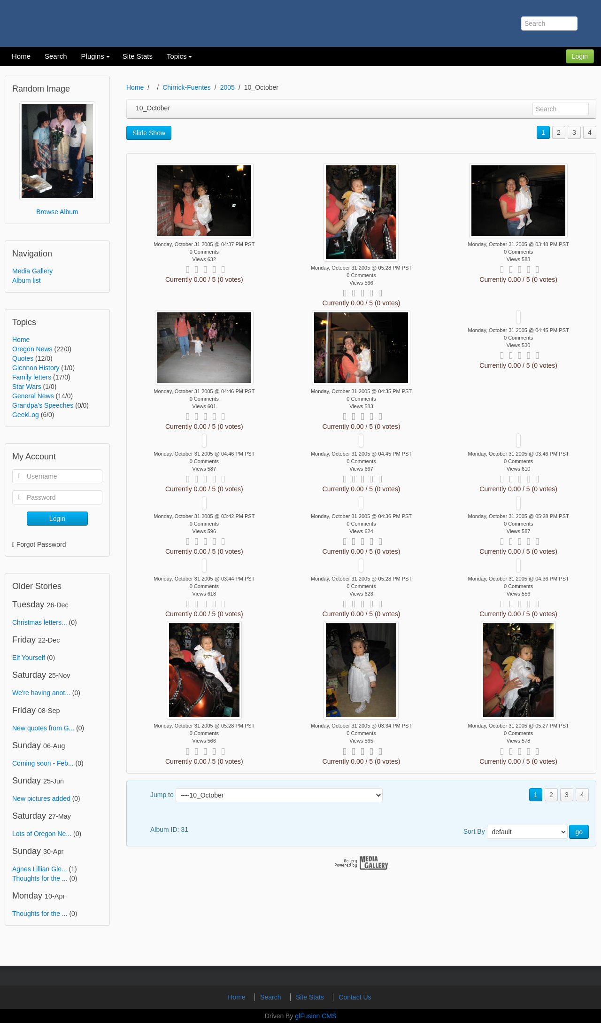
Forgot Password (41, 544)
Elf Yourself (28, 657)
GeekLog (25, 414)
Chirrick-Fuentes (186, 87)
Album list (26, 280)
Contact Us (355, 997)
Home (21, 339)
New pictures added (41, 798)
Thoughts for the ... (40, 878)
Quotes (22, 358)
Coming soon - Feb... (43, 763)
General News (33, 396)
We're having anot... (41, 693)
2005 (227, 87)
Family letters (31, 377)
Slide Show (148, 133)
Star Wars (26, 386)
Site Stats (311, 997)
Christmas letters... (39, 622)
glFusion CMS (315, 1016)
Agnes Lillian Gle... (39, 869)
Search (271, 997)
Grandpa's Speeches (42, 405)
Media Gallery (32, 271)
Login (580, 56)
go (579, 832)
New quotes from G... (43, 728)
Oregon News (32, 349)
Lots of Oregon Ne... (41, 833)
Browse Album (57, 212)
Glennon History (35, 368)
